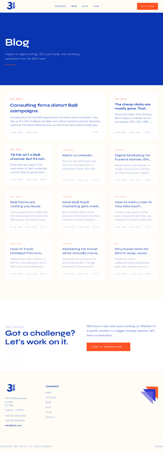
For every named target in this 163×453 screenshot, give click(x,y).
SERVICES (60, 6)
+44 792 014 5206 (15, 420)
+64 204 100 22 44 (15, 415)
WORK (74, 6)
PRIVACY (159, 446)
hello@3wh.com (13, 425)
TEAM (96, 6)
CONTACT (50, 417)
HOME (48, 392)
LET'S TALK (147, 6)
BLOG (85, 6)
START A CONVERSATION (109, 347)
